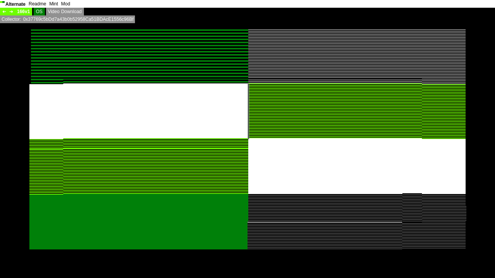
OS (39, 11)
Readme (37, 4)
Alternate (15, 4)
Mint (53, 4)
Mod (65, 4)
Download (71, 11)
